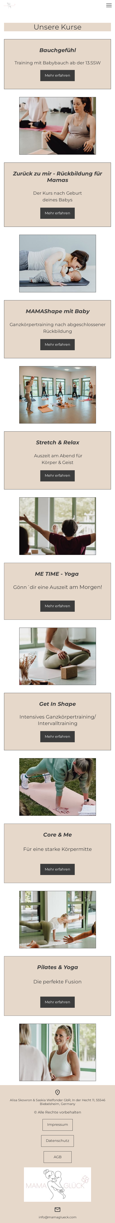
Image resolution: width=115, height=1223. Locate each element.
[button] (109, 5)
